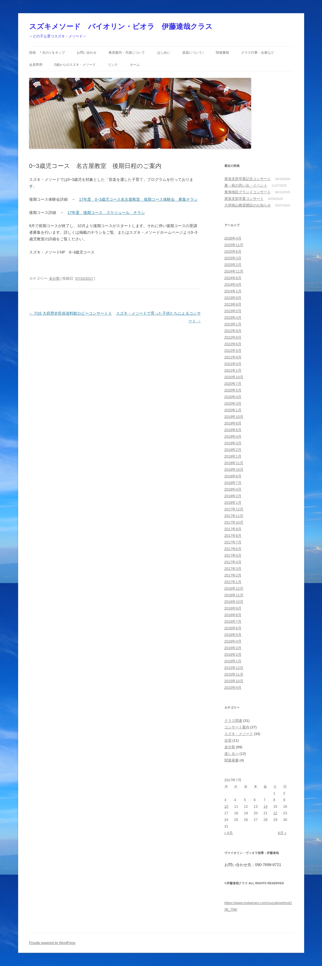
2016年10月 (233, 602)
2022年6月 (232, 344)
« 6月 (228, 833)
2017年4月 (232, 562)
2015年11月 (233, 674)
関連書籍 (222, 53)
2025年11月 (233, 245)
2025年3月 (232, 258)
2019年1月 (232, 456)
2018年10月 (233, 469)
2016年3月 (232, 648)
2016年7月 (232, 621)
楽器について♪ (193, 53)
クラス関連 (233, 721)
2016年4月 (232, 641)
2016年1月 (232, 661)
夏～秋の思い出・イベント (245, 185)
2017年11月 (233, 516)
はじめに (163, 53)
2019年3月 (232, 443)
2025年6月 (232, 251)
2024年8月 (232, 278)
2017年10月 (233, 522)
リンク (113, 65)
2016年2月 (232, 654)
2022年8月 (232, 337)
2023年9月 (232, 298)
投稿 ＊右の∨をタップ (47, 53)
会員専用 (35, 65)
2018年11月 (233, 463)
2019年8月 (232, 423)
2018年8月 (232, 476)
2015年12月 (233, 668)
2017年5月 (232, 555)
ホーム (135, 65)
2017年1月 (232, 582)
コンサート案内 (236, 727)
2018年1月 (232, 502)
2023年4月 (232, 317)
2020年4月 (232, 397)
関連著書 (231, 760)
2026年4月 (232, 238)
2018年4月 (232, 489)
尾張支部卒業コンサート (244, 199)
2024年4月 (232, 284)
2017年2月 (232, 575)
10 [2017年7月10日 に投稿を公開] (226, 806)
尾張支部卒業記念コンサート (247, 179)
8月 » (282, 833)
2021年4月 (232, 364)
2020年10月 (233, 377)
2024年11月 (233, 271)
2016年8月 (232, 615)
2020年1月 (232, 410)
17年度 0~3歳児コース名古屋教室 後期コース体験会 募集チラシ (138, 199)
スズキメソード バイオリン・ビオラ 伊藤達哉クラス (121, 26)
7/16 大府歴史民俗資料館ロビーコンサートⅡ (70, 313)
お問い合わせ (87, 53)
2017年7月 (232, 542)
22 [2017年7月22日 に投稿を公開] (275, 813)
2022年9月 (232, 331)
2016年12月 (233, 588)
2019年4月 (232, 436)
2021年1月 (232, 370)
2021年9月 (232, 357)
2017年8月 (232, 536)
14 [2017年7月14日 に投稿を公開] (265, 806)
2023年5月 (232, 311)
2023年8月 (232, 304)
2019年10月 (233, 417)
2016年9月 (232, 608)
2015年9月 (232, 687)
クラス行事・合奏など (257, 53)
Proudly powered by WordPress (52, 943)
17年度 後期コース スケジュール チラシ (106, 212)
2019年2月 (232, 450)
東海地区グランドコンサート (247, 192)
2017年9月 (232, 529)
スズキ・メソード (238, 734)
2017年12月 (233, 509)
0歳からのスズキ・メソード (75, 65)
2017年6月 (232, 549)
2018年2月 (232, 496)
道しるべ (231, 754)
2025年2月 (232, 265)
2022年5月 (232, 351)
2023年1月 (232, 324)
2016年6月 (232, 628)
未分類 (54, 278)
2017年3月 (232, 569)
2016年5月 (232, 635)
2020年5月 (232, 390)
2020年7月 (232, 384)
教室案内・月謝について (127, 53)
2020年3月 (232, 403)
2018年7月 (232, 483)
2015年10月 (233, 681)
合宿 (228, 740)
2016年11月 (233, 595)
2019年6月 (232, 430)
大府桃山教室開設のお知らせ (247, 205)
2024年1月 (232, 291)
